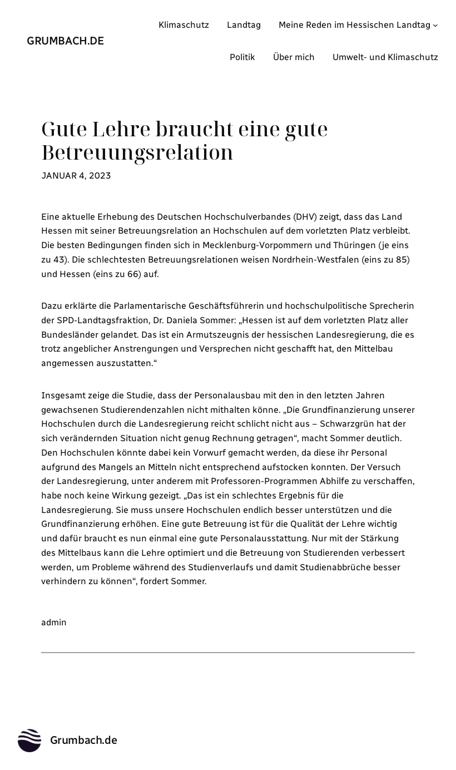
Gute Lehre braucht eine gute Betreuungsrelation (184, 140)
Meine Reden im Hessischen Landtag (354, 24)
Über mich (294, 57)
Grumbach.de (66, 40)
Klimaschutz (183, 24)
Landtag (244, 24)
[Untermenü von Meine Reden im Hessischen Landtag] (435, 25)
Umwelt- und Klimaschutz (385, 57)
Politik (242, 57)
